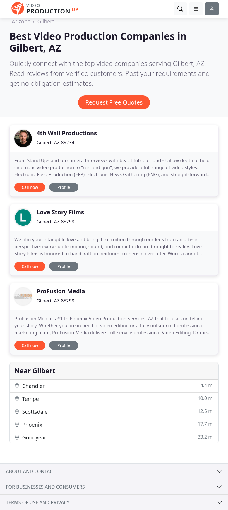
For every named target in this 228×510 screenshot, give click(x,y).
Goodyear (114, 437)
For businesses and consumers (45, 487)
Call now (30, 187)
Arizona (21, 21)
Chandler (114, 385)
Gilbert (45, 21)
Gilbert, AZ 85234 (55, 142)
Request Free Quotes (114, 102)
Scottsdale (114, 411)
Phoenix (114, 424)
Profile (63, 187)
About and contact (30, 471)
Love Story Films (60, 212)
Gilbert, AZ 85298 (55, 221)
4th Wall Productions (67, 133)
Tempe (114, 398)
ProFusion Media (61, 291)
